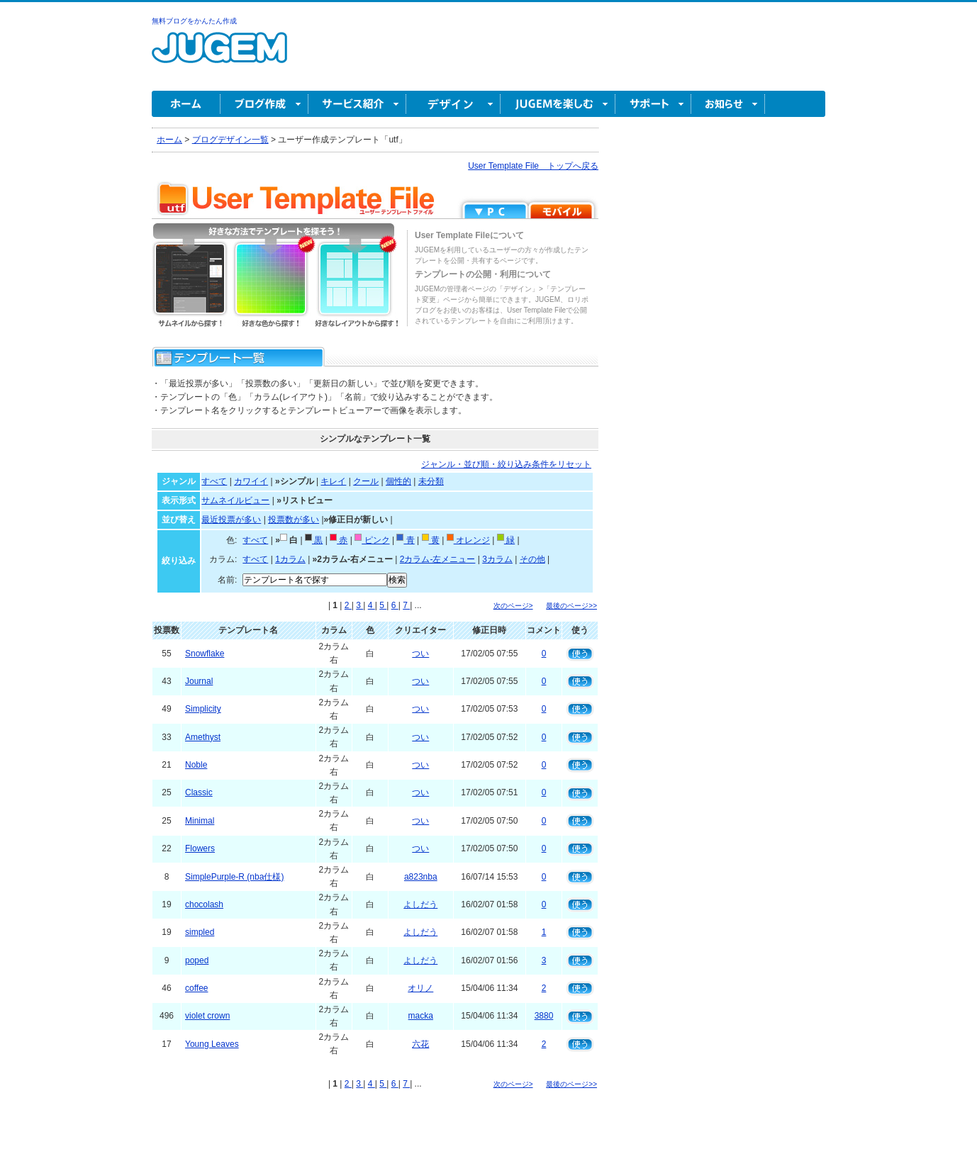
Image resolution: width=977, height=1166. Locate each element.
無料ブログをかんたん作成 (194, 21)
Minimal (199, 821)
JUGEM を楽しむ (558, 104)
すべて (214, 481)
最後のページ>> (571, 606)
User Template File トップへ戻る (533, 166)
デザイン (453, 104)
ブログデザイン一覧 (230, 140)
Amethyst (202, 737)
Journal (199, 681)
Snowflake (204, 653)
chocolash (204, 904)
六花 (420, 1044)
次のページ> (513, 606)
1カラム (290, 559)
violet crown (207, 1016)
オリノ (420, 988)
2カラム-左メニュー (438, 559)
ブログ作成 (264, 104)
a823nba (420, 877)
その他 (532, 559)
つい (420, 653)
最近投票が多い (231, 520)
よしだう (420, 904)
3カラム (497, 559)
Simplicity (203, 709)
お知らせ (728, 104)
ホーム (186, 104)
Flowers (200, 848)
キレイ (333, 481)
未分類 (431, 481)
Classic (199, 792)
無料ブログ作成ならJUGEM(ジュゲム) (219, 55)
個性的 (398, 481)
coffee (196, 988)
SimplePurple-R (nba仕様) (234, 877)
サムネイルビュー (235, 500)
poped (196, 960)
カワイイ (251, 481)
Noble (196, 765)
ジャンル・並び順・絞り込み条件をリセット (506, 464)
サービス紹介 (357, 104)
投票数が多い (293, 520)
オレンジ (468, 540)
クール (366, 481)
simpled (199, 932)
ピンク (371, 540)
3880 (544, 1016)
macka (420, 1016)
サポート (653, 104)
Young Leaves (212, 1044)
